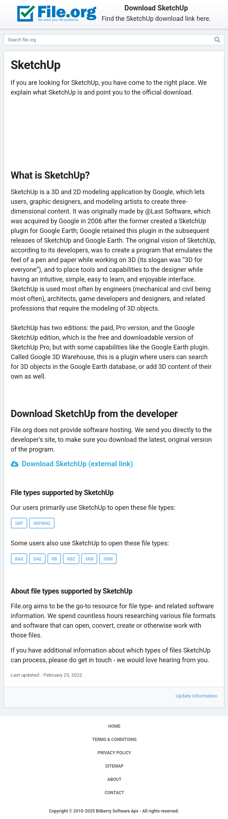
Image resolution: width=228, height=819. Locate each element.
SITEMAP (114, 766)
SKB (89, 559)
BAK (19, 559)
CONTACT (114, 792)
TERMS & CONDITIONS (114, 739)
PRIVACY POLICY (114, 752)
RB (54, 559)
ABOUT (114, 779)
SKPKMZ (42, 523)
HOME (114, 726)
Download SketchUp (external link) (77, 463)
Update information (196, 696)
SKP (19, 523)
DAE (37, 559)
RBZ (71, 559)
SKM (108, 559)
